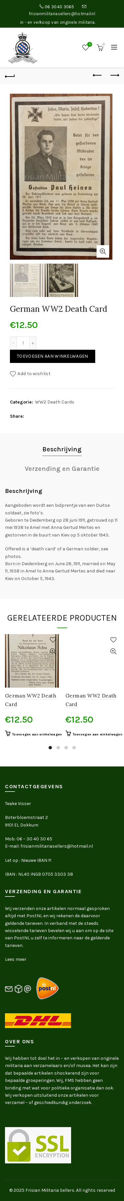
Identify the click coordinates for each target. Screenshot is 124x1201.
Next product (114, 75)
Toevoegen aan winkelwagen (52, 356)
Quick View (53, 651)
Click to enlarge (103, 251)
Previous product (98, 75)
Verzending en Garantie (62, 468)
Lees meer (15, 959)
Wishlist (89, 45)
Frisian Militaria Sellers (49, 1190)
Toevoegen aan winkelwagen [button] (37, 734)
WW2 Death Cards (54, 402)
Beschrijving (62, 449)
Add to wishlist (34, 373)
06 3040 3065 (59, 6)
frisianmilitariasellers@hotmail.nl (62, 13)
